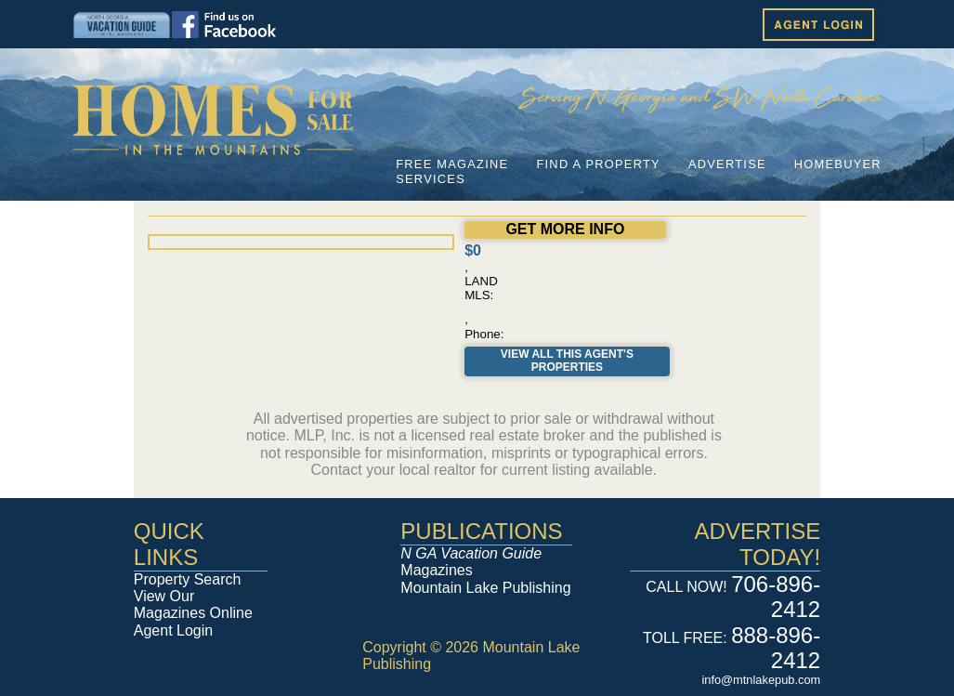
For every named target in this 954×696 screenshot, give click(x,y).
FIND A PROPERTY (598, 164)
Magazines (471, 561)
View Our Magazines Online (193, 604)
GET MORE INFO (564, 229)
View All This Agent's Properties (567, 361)
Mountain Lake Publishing (485, 588)
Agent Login (173, 630)
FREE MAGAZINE (452, 164)
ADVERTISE (727, 164)
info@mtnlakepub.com (760, 680)
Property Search (188, 579)
